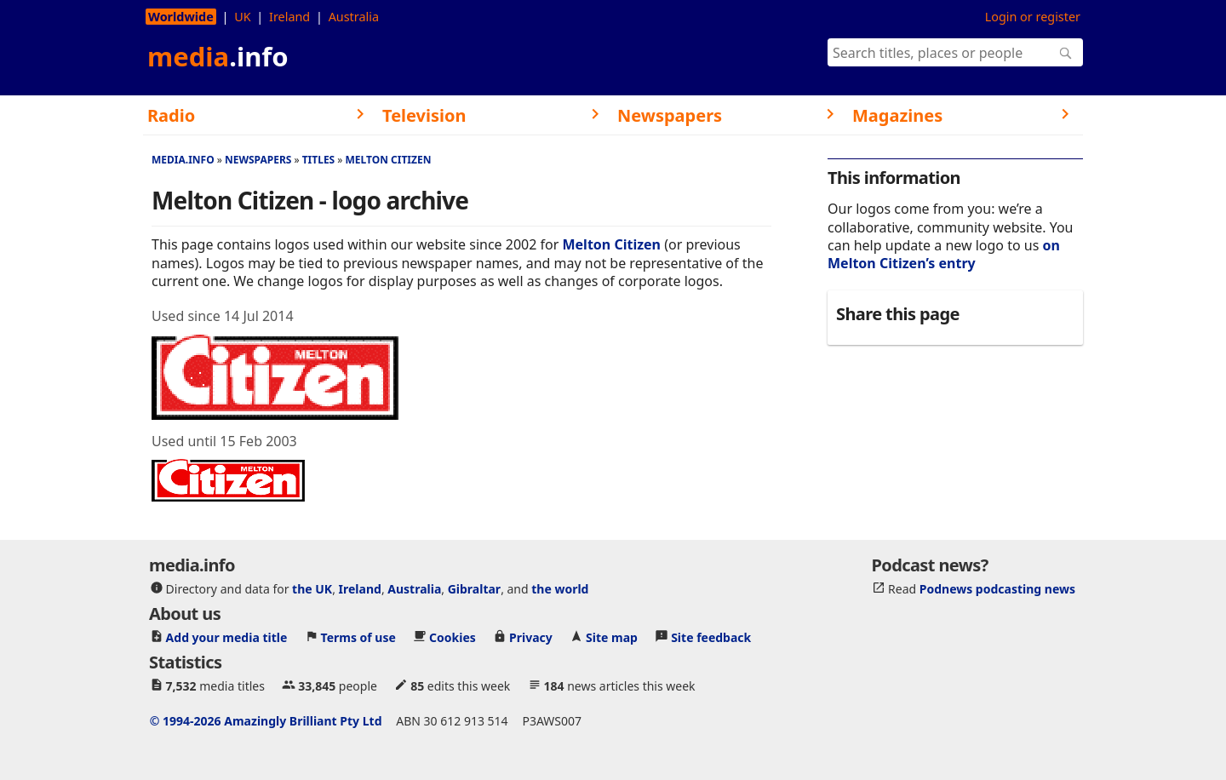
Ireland (289, 17)
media (218, 56)
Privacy (531, 637)
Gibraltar (474, 589)
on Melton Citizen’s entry (944, 254)
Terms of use (358, 637)
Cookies (452, 637)
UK (242, 17)
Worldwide (181, 17)
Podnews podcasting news (997, 589)
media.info (183, 159)
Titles (318, 159)
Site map (612, 637)
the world (559, 589)
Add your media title (227, 637)
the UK (312, 589)
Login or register (1032, 17)
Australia (354, 17)
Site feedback (711, 637)
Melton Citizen (388, 159)
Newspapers (258, 159)
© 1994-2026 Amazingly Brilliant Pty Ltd (266, 721)
